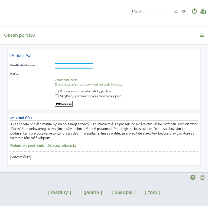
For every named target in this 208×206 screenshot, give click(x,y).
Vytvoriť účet (20, 157)
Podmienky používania (27, 145)
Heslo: (14, 74)
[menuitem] (194, 11)
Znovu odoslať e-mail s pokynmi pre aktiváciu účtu (88, 84)
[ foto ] (152, 192)
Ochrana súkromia (61, 145)
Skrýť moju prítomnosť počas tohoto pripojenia (88, 96)
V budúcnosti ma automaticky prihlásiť (83, 91)
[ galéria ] (91, 192)
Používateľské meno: (24, 65)
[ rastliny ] (59, 192)
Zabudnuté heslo (66, 80)
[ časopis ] (124, 192)
